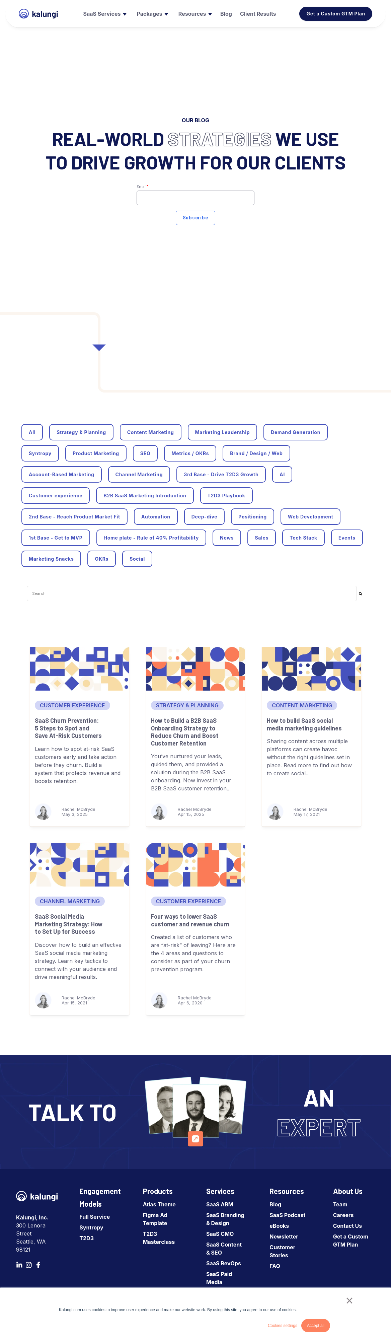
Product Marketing (96, 453)
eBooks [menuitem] (279, 1225)
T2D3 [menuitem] (86, 1238)
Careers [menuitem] (343, 1215)
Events (347, 538)
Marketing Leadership (222, 432)
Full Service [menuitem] (94, 1216)
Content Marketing (150, 432)
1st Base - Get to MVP (56, 538)
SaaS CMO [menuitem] (220, 1233)
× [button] (349, 1300)
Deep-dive (204, 516)
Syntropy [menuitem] (91, 1227)
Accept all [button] (315, 1325)
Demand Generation (295, 432)
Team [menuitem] (340, 1204)
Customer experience (55, 495)
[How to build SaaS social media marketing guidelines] (311, 669)
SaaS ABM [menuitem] (219, 1204)
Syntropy (40, 453)
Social (137, 559)
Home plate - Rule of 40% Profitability (151, 538)
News (227, 538)
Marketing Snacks (51, 559)
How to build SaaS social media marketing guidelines (304, 724)
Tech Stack (303, 538)
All (32, 432)
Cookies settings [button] (282, 1325)
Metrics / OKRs (190, 453)
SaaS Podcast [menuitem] (287, 1215)
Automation (155, 516)
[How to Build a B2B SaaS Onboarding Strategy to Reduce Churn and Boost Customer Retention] (195, 669)
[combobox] (192, 593)
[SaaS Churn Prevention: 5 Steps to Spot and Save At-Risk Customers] (79, 669)
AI (282, 474)
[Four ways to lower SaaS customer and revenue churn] (195, 865)
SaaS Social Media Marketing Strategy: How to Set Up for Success (68, 924)
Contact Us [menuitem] (347, 1225)
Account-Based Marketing (61, 474)
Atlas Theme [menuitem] (159, 1204)
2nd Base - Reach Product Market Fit (74, 516)
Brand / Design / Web (256, 453)
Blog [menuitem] (275, 1204)
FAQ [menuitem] (274, 1266)
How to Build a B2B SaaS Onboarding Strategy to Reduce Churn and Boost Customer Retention (185, 732)
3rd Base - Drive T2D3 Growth (221, 474)
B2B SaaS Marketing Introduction (144, 495)
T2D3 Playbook (226, 495)
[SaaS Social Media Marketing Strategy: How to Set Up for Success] (79, 865)
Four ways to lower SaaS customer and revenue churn (190, 920)
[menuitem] (104, 14)
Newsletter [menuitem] (283, 1236)
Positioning (252, 516)
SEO (145, 453)
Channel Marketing (139, 474)
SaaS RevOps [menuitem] (223, 1263)
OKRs (101, 559)
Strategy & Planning (81, 432)
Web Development (310, 516)
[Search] (360, 593)
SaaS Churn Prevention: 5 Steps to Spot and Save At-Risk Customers (68, 728)
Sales (261, 538)
